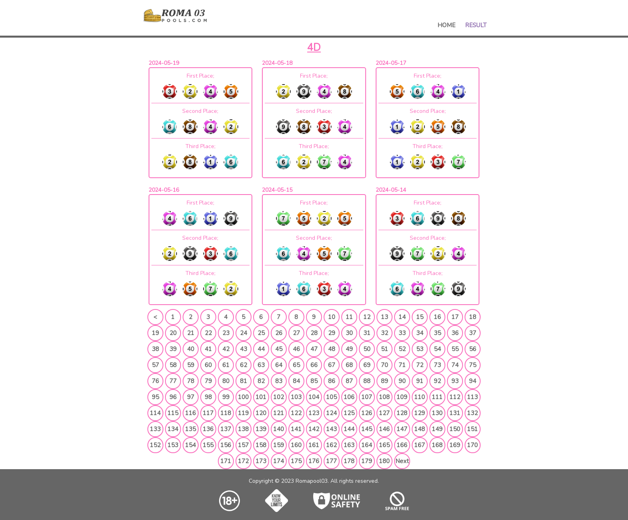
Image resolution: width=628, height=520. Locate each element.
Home (446, 25)
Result (476, 25)
